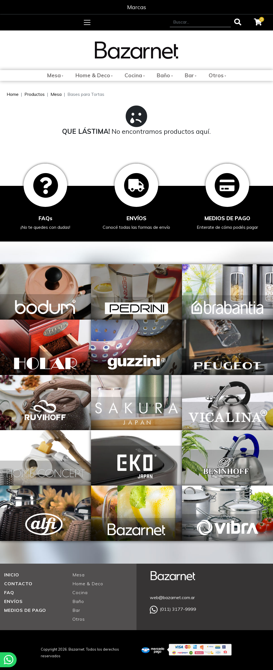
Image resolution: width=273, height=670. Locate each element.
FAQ (9, 592)
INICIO (11, 574)
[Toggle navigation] (87, 22)
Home (13, 94)
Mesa (54, 75)
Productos (34, 94)
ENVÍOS (13, 601)
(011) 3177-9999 (173, 609)
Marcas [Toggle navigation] (136, 7)
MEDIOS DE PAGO (25, 610)
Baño (163, 75)
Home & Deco (92, 75)
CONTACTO (18, 583)
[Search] (200, 22)
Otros (216, 75)
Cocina (133, 75)
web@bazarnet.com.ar (172, 597)
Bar (189, 75)
